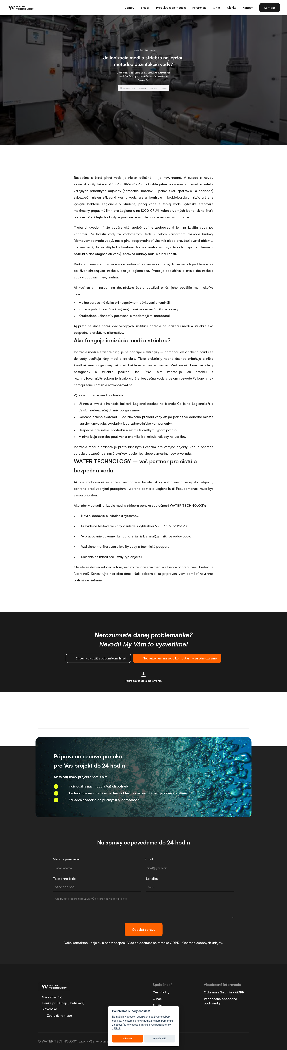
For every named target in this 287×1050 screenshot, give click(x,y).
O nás (157, 1001)
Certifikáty (161, 994)
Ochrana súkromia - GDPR (224, 994)
